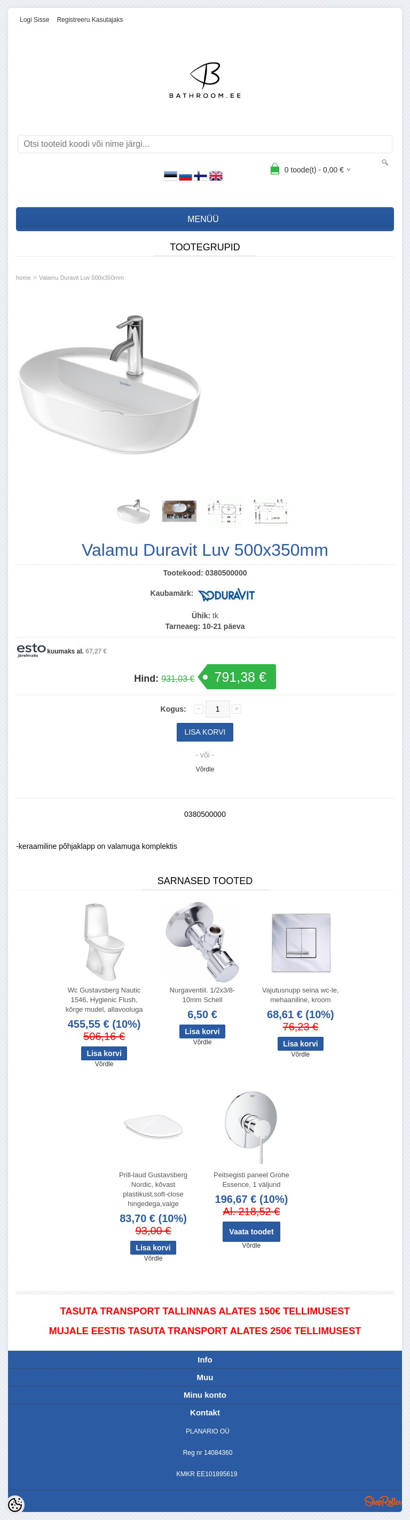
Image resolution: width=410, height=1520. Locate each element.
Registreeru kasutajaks (90, 19)
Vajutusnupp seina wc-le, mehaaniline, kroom (300, 995)
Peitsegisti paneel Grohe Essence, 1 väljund (251, 1179)
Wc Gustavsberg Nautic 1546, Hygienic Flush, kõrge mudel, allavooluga (104, 999)
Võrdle (205, 769)
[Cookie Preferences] (15, 1505)
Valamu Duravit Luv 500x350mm (81, 277)
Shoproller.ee (383, 1501)
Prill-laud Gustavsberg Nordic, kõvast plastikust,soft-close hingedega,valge (153, 1189)
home (23, 277)
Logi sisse (34, 19)
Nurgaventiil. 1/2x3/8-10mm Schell (202, 995)
